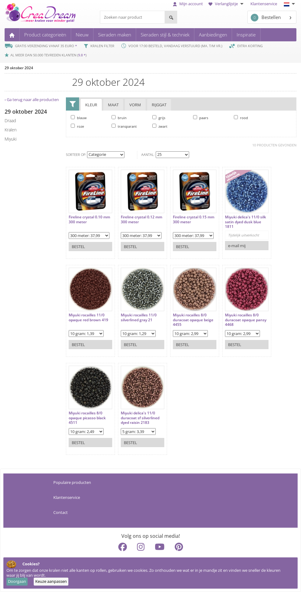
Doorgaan (17, 581)
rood (241, 117)
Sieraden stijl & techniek (165, 35)
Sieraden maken (114, 35)
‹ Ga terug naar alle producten (32, 99)
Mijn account (188, 3)
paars (200, 117)
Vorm (135, 104)
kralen (11, 130)
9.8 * (82, 55)
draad (10, 120)
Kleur (91, 104)
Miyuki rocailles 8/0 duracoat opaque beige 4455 (193, 320)
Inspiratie (246, 35)
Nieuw (82, 35)
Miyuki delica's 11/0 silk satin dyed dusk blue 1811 (245, 222)
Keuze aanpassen (51, 581)
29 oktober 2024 (19, 67)
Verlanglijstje (226, 3)
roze (77, 126)
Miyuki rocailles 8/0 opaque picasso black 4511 (87, 418)
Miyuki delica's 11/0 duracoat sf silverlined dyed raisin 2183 (140, 418)
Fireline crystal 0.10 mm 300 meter (89, 219)
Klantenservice (263, 3)
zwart (159, 126)
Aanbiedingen (213, 35)
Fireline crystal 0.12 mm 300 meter (141, 219)
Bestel (78, 246)
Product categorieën (45, 35)
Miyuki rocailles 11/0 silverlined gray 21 (139, 317)
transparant (124, 126)
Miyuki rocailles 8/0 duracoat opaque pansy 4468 (245, 320)
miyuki (11, 139)
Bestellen (266, 17)
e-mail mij (237, 245)
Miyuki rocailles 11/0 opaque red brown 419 (88, 317)
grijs (158, 117)
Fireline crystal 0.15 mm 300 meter (193, 219)
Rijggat (159, 104)
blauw (79, 117)
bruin (119, 117)
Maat (113, 104)
